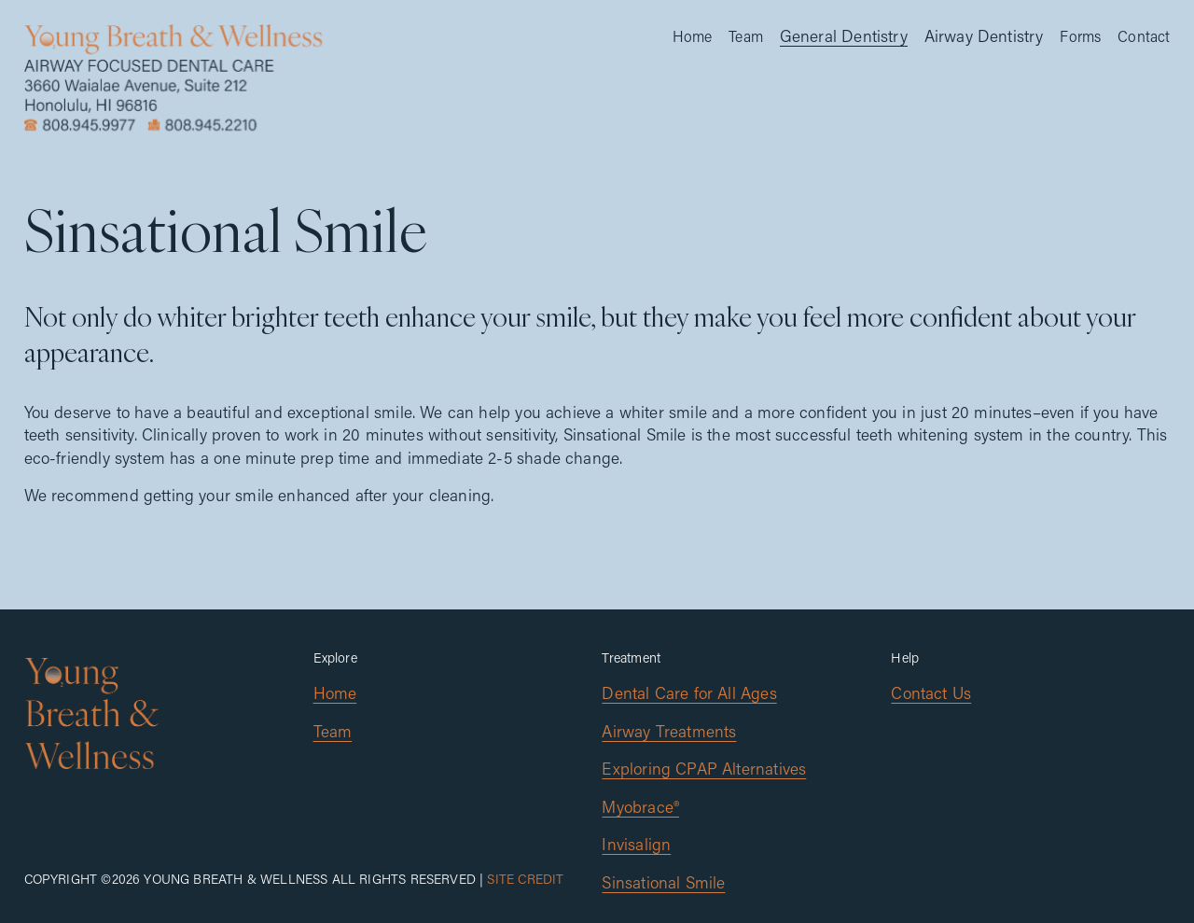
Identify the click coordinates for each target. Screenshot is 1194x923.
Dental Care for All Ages (689, 693)
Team (746, 36)
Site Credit (525, 879)
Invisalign (636, 844)
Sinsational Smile (663, 882)
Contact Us (931, 693)
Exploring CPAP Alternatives (704, 768)
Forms (1080, 36)
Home (693, 36)
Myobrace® (640, 807)
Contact (1144, 36)
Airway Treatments (669, 731)
